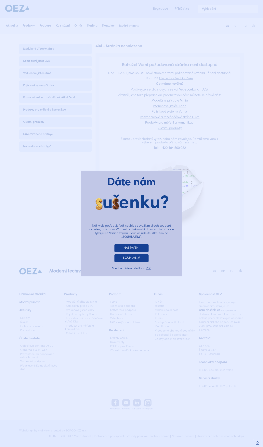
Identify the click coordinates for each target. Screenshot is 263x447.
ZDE (148, 268)
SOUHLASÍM (131, 258)
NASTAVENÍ (131, 248)
